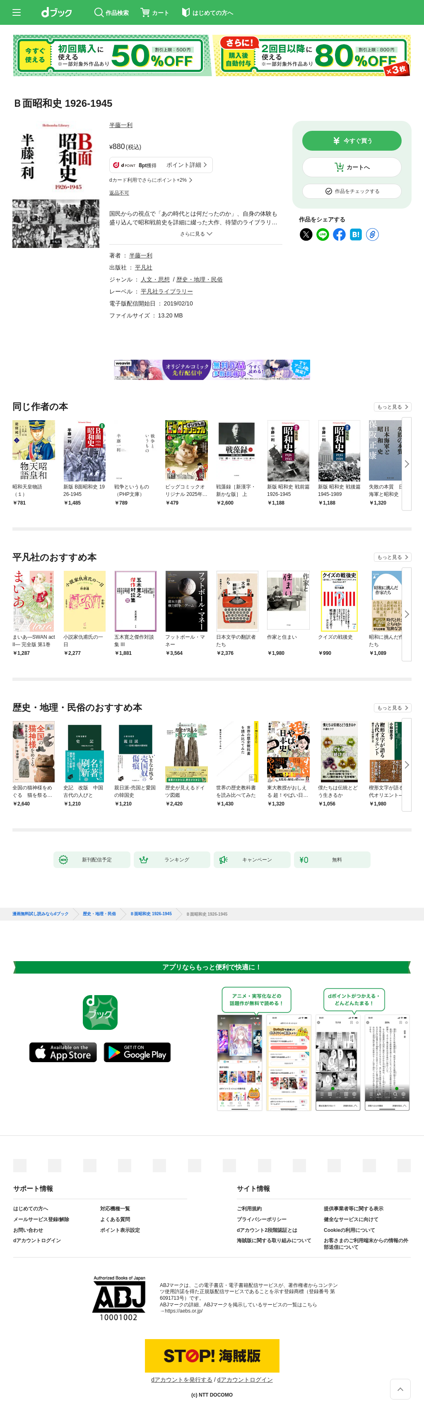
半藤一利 (120, 125)
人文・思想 (155, 279)
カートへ (358, 167)
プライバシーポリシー (262, 1219)
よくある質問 (115, 1219)
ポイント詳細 (183, 164)
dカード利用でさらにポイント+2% (148, 180)
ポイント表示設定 (120, 1230)
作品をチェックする (357, 191)
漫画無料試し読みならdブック (40, 914)
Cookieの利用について (349, 1230)
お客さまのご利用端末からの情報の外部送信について (366, 1244)
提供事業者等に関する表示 (353, 1209)
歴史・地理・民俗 (199, 279)
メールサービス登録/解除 (41, 1219)
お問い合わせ (28, 1230)
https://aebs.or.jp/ (183, 1311)
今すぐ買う (358, 140)
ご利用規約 (249, 1209)
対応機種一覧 (115, 1209)
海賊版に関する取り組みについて (274, 1240)
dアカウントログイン (37, 1240)
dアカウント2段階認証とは (267, 1230)
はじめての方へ (30, 1209)
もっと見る (389, 407)
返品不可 (119, 193)
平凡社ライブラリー (167, 291)
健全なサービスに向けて (351, 1219)
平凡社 (143, 267)
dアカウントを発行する (181, 1379)
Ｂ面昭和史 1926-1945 (151, 914)
